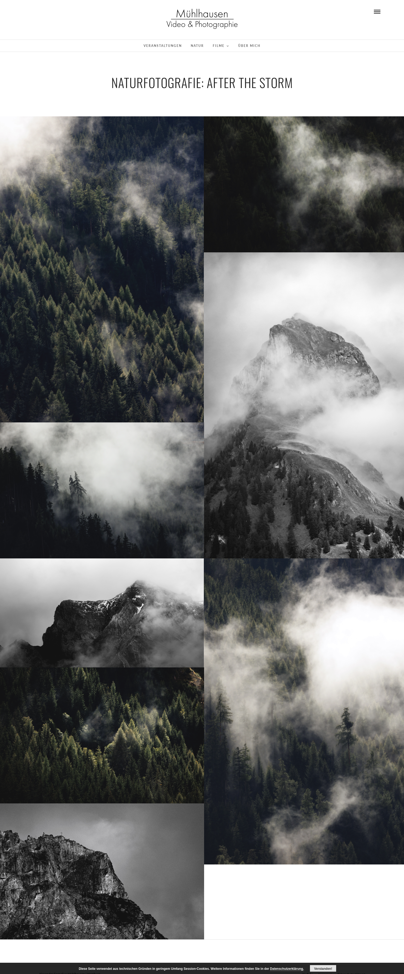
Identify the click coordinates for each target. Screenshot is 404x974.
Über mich (249, 46)
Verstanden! (323, 969)
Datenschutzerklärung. (287, 969)
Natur (197, 46)
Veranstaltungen (163, 46)
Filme (219, 46)
